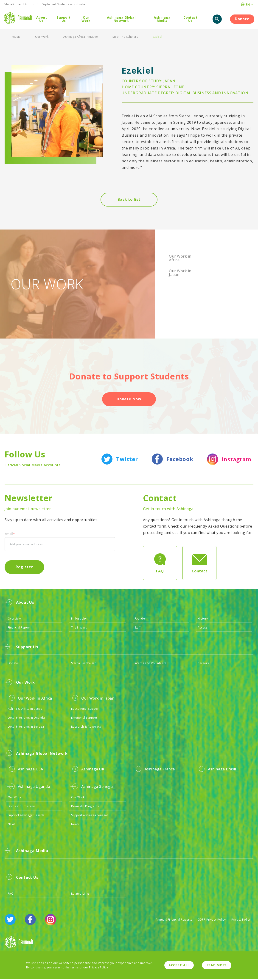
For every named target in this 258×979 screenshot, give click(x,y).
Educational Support (85, 709)
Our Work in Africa (180, 258)
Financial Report (19, 627)
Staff (138, 627)
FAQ (11, 894)
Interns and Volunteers (150, 663)
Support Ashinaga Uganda (26, 815)
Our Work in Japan (180, 272)
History (203, 618)
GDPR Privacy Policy (212, 920)
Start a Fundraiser (83, 663)
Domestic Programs (22, 806)
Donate (13, 663)
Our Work (42, 37)
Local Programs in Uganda (26, 718)
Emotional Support (84, 718)
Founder (140, 618)
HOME (16, 37)
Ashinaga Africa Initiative (80, 37)
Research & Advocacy (86, 727)
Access (202, 627)
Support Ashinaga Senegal (89, 815)
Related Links (80, 894)
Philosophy (79, 618)
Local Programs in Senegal (26, 727)
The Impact (79, 627)
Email (10, 533)
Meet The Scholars (125, 37)
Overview (14, 618)
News (11, 824)
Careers (203, 663)
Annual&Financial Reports (174, 920)
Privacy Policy (241, 920)
